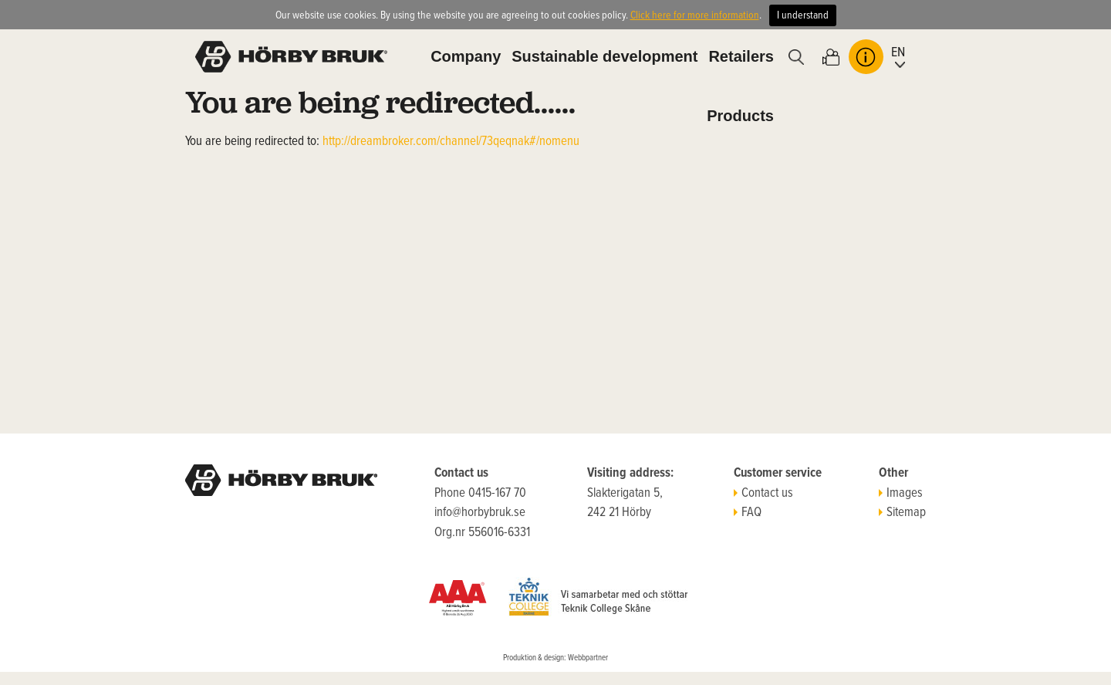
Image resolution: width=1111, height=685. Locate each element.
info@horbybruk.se (479, 512)
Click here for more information (694, 15)
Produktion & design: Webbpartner (555, 658)
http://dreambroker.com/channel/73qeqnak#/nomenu (450, 141)
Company (466, 56)
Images (901, 493)
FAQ (747, 512)
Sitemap (902, 512)
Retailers (741, 56)
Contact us (763, 493)
